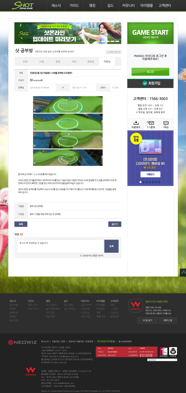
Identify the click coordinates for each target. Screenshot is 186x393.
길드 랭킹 (68, 305)
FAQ (165, 124)
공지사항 (13, 305)
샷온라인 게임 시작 (150, 33)
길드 (110, 6)
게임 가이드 (33, 308)
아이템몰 (146, 6)
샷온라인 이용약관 (76, 341)
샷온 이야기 (86, 305)
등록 (111, 246)
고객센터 (164, 6)
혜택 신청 (168, 320)
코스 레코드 (51, 305)
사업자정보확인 (86, 359)
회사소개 (44, 341)
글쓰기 (115, 224)
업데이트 (13, 312)
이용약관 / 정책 (58, 341)
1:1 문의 (150, 124)
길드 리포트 (69, 308)
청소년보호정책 (124, 341)
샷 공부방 (85, 308)
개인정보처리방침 (106, 341)
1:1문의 (114, 308)
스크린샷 (85, 312)
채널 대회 (50, 316)
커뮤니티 (128, 6)
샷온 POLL (86, 316)
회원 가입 (150, 83)
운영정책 (114, 316)
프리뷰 (12, 308)
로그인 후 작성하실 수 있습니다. (60, 246)
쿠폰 (98, 312)
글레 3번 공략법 (36, 206)
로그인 (150, 72)
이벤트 (12, 316)
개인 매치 (50, 312)
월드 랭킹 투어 (53, 308)
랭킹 (92, 6)
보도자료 (13, 320)
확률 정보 (100, 316)
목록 (21, 224)
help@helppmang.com (69, 356)
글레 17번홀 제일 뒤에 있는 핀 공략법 (45, 214)
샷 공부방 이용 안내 (113, 52)
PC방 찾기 (147, 320)
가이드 (74, 6)
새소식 (56, 6)
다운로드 (135, 124)
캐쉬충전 (100, 308)
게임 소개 (32, 305)
